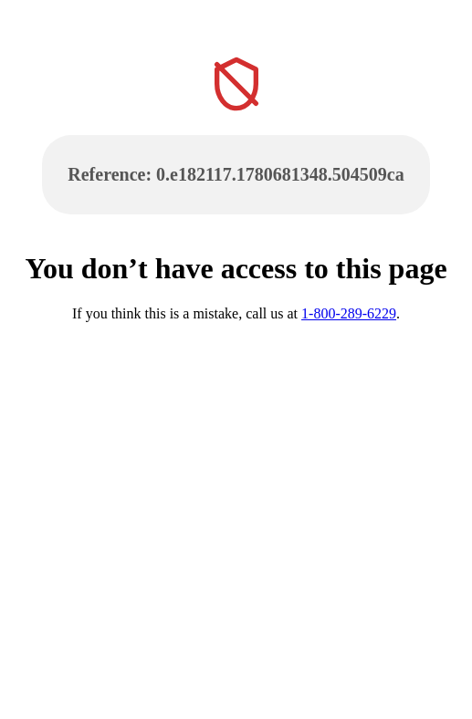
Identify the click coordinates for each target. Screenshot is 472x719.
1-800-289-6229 (348, 313)
